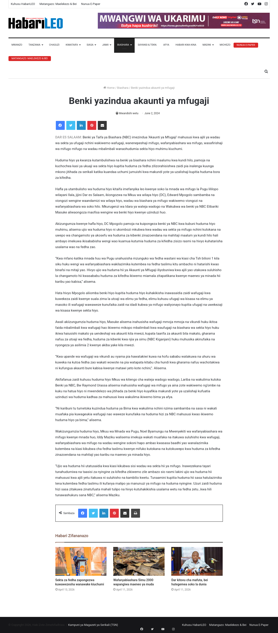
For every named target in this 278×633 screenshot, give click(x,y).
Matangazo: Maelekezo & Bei (58, 4)
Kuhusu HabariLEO (23, 4)
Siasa (90, 44)
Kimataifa (72, 44)
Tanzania (34, 44)
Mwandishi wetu (128, 113)
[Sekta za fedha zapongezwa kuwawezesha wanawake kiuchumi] (81, 561)
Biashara (123, 44)
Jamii (105, 44)
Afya (166, 44)
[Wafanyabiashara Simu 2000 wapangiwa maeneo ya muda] (139, 561)
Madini (207, 44)
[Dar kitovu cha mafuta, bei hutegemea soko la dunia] (197, 561)
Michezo (225, 44)
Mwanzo (17, 44)
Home (109, 87)
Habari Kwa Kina (186, 44)
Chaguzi (54, 44)
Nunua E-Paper (90, 4)
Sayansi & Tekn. (147, 44)
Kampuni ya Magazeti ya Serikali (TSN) (93, 625)
